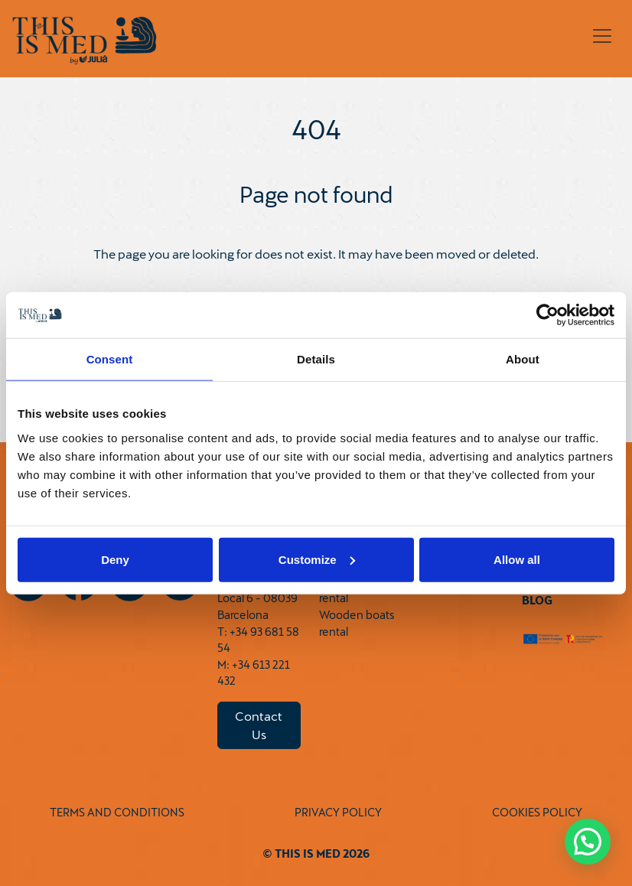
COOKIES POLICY (537, 812)
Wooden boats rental (356, 623)
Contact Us (258, 724)
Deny (115, 558)
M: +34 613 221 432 (253, 673)
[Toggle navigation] (602, 35)
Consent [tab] (109, 359)
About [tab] (522, 359)
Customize (317, 558)
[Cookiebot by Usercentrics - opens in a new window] (547, 315)
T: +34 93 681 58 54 (258, 640)
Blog (537, 600)
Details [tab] (316, 359)
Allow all (517, 558)
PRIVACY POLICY (338, 812)
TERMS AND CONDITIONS (117, 812)
